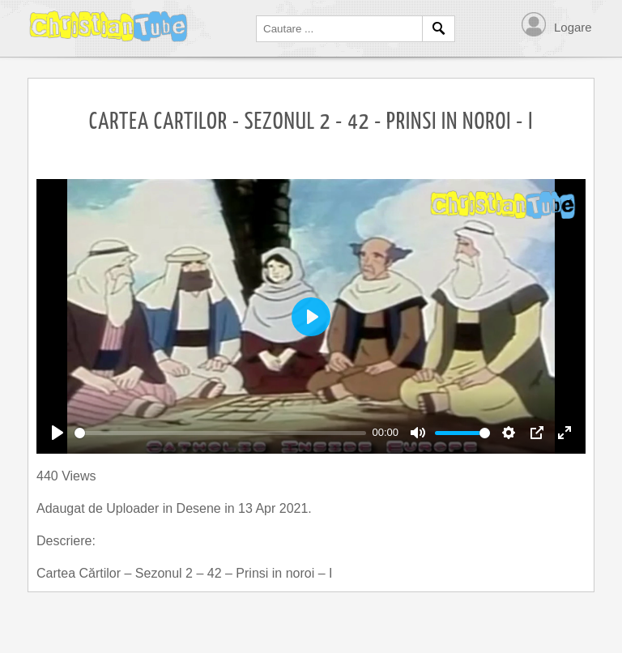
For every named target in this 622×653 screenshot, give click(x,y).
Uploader (134, 508)
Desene (201, 508)
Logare (573, 27)
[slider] (220, 433)
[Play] (57, 433)
